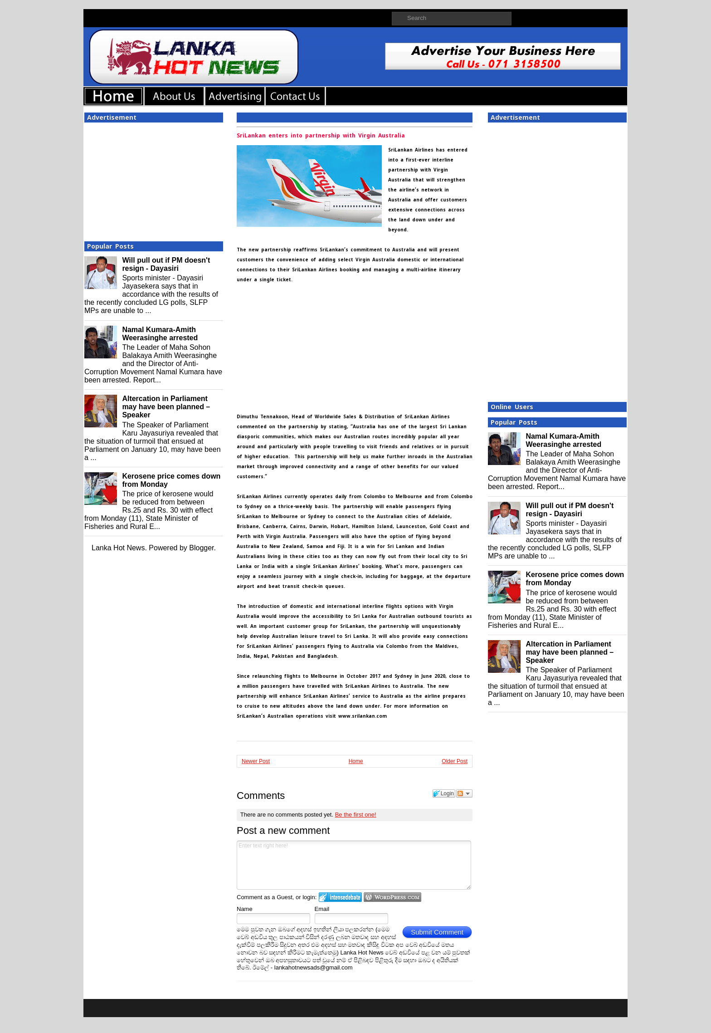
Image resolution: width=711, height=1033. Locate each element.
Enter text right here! (354, 865)
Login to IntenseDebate (340, 897)
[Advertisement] (153, 179)
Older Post (455, 761)
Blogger (201, 548)
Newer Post (256, 761)
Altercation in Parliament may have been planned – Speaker (166, 407)
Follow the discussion (464, 793)
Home (356, 761)
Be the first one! (355, 814)
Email (322, 909)
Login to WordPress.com (392, 897)
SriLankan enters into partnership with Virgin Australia (321, 135)
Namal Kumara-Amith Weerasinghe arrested (160, 334)
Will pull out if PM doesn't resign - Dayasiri (166, 264)
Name (245, 909)
